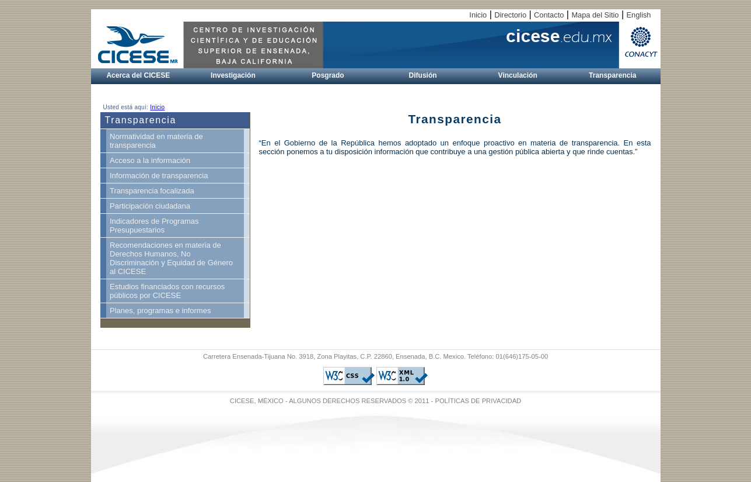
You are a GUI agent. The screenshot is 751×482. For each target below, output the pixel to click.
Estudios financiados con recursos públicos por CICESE (167, 291)
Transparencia (612, 75)
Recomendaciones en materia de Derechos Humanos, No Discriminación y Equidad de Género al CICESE (171, 258)
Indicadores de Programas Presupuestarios (154, 225)
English (639, 15)
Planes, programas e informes (160, 310)
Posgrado (328, 75)
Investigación (233, 75)
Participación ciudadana (150, 206)
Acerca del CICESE (138, 75)
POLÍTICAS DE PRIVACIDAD (478, 400)
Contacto (549, 15)
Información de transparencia (159, 175)
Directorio (510, 15)
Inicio (478, 15)
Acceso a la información (150, 160)
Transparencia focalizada (152, 190)
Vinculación (517, 75)
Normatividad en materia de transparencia (156, 141)
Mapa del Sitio (595, 15)
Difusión (423, 75)
